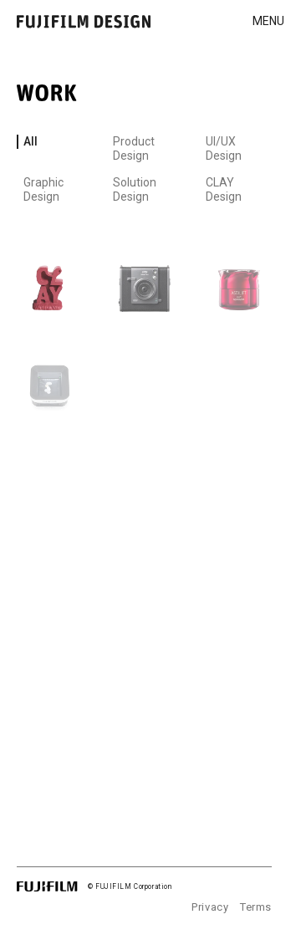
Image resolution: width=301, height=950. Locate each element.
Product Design (134, 148)
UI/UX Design (224, 148)
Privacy (209, 907)
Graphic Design (43, 189)
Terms (256, 907)
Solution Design (134, 189)
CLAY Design (224, 189)
